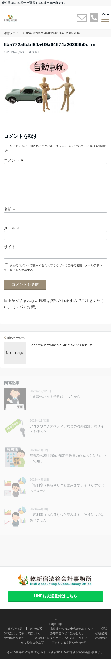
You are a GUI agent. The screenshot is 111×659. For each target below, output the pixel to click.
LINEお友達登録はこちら (55, 596)
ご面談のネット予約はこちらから (55, 397)
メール (11, 228)
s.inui (35, 52)
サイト (9, 247)
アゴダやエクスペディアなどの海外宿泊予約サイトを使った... (67, 428)
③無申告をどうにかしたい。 (68, 633)
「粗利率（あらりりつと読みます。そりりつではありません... (67, 487)
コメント (13, 160)
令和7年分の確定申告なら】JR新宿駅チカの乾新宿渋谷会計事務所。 (55, 652)
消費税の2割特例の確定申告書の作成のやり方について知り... (68, 458)
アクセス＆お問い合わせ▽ (69, 642)
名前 (9, 209)
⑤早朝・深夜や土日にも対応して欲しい (61, 638)
